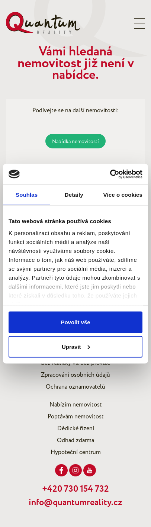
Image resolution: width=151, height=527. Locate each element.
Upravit (76, 346)
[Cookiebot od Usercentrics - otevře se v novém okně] (109, 174)
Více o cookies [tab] (122, 195)
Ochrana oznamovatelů (75, 387)
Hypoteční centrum (76, 452)
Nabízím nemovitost (75, 405)
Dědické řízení (75, 428)
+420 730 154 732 (75, 489)
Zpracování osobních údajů (75, 375)
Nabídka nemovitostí (75, 141)
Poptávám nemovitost (76, 416)
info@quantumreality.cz (75, 502)
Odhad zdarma (75, 440)
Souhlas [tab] (27, 195)
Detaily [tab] (74, 195)
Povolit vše (75, 322)
